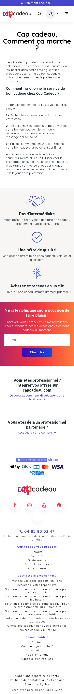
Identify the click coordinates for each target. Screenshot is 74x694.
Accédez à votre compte (37, 432)
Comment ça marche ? (37, 646)
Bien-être (37, 556)
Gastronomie (37, 560)
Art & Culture (37, 568)
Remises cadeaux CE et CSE (37, 629)
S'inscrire (37, 352)
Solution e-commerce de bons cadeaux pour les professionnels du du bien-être (37, 605)
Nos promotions (37, 654)
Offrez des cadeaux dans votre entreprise (37, 625)
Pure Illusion (53, 689)
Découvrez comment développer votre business (37, 397)
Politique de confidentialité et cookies (37, 680)
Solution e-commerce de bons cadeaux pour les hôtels (37, 598)
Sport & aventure (37, 564)
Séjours (37, 551)
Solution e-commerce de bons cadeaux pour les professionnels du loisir (37, 612)
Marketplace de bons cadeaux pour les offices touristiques (37, 620)
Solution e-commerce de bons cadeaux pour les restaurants (37, 590)
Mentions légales (37, 684)
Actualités (37, 650)
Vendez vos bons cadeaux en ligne (37, 580)
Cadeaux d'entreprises (37, 658)
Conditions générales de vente (37, 675)
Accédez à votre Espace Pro (37, 584)
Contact (37, 642)
